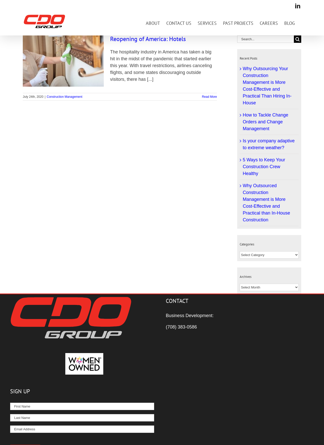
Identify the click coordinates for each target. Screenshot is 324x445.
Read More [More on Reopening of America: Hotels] (209, 97)
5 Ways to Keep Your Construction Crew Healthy (264, 166)
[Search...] (265, 39)
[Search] (297, 39)
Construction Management (65, 97)
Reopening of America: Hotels (148, 39)
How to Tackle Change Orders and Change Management (265, 121)
